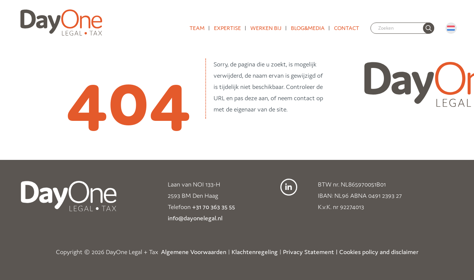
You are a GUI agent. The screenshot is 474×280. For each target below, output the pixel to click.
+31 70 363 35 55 (213, 207)
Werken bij (265, 28)
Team (197, 28)
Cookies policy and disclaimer (378, 252)
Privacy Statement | (310, 252)
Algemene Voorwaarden (193, 252)
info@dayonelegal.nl (195, 218)
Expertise (227, 28)
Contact (346, 28)
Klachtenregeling (255, 252)
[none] (428, 28)
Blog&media (308, 28)
